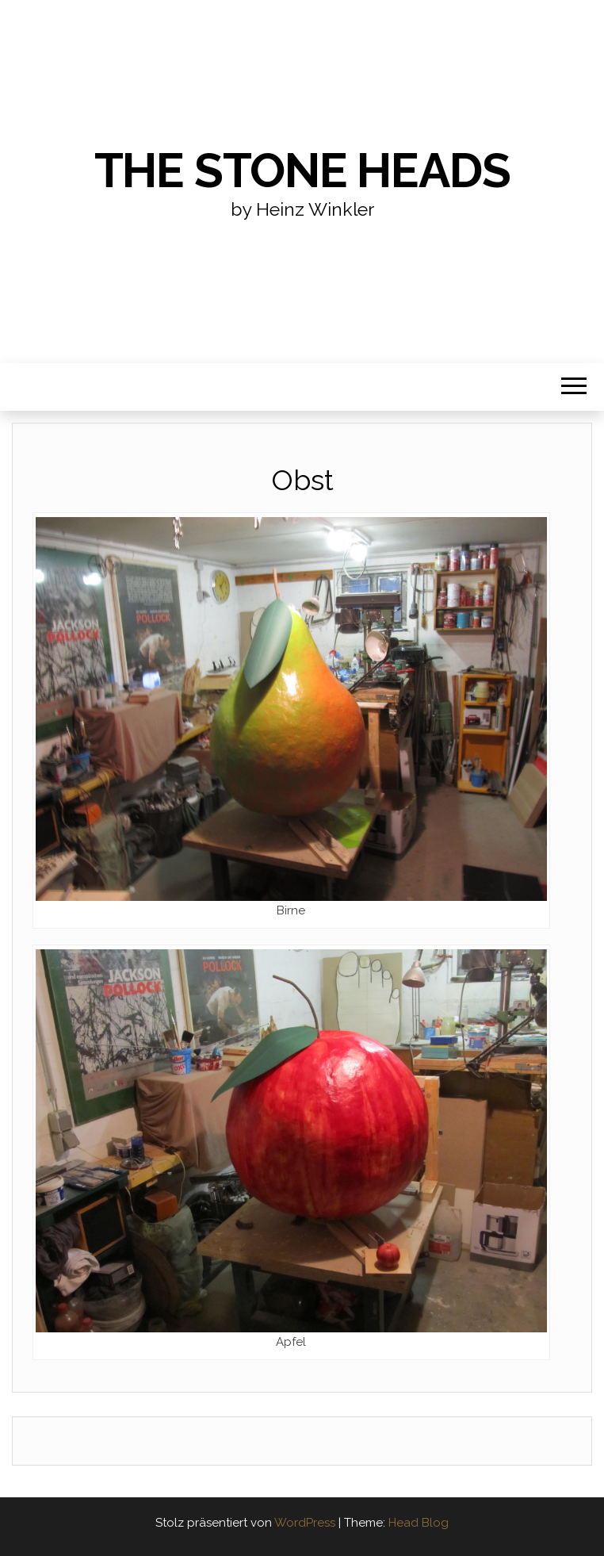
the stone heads (302, 170)
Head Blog (418, 1523)
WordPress (304, 1523)
